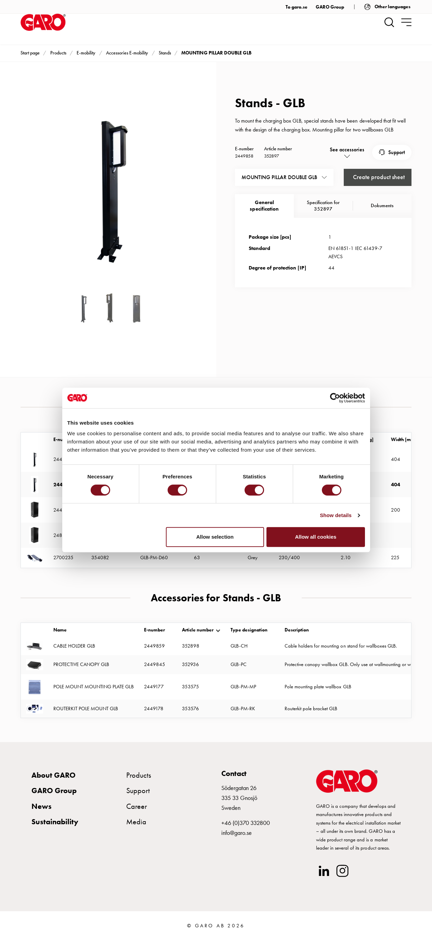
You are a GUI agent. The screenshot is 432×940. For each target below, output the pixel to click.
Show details (336, 515)
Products (58, 53)
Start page (30, 53)
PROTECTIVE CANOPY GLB (81, 664)
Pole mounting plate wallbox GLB (318, 686)
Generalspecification (264, 206)
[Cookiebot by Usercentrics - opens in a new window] (335, 398)
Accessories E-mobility (127, 53)
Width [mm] (404, 439)
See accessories (347, 149)
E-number (154, 630)
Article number (197, 630)
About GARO (53, 775)
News (41, 806)
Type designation (249, 630)
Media (136, 821)
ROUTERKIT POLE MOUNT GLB (85, 708)
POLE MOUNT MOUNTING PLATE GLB (93, 686)
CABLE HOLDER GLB (74, 645)
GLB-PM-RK (243, 708)
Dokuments (382, 205)
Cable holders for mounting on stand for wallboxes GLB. (341, 645)
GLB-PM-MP (243, 686)
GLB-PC (238, 664)
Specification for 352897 (323, 206)
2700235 (63, 557)
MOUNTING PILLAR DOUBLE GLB (216, 53)
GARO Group (330, 7)
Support (396, 152)
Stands (165, 53)
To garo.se (296, 7)
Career (136, 806)
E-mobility (86, 53)
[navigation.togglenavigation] (406, 22)
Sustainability (54, 821)
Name (60, 630)
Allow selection (215, 537)
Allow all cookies (316, 537)
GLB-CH (239, 645)
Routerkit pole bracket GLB (311, 708)
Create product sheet (379, 177)
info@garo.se (236, 833)
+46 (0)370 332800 (245, 823)
